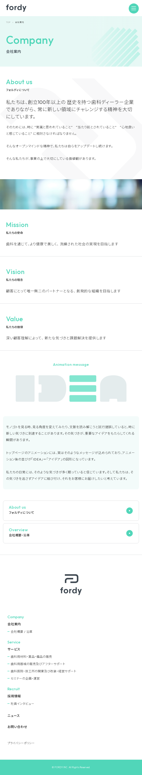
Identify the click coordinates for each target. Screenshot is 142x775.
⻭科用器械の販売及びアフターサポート (38, 664)
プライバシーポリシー (21, 743)
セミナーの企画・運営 (25, 678)
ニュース (13, 716)
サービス (13, 649)
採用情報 (14, 696)
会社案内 (14, 624)
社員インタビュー (22, 704)
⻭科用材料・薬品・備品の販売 (31, 657)
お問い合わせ (17, 727)
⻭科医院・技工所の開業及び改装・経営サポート (44, 671)
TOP (8, 22)
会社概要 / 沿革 (22, 632)
